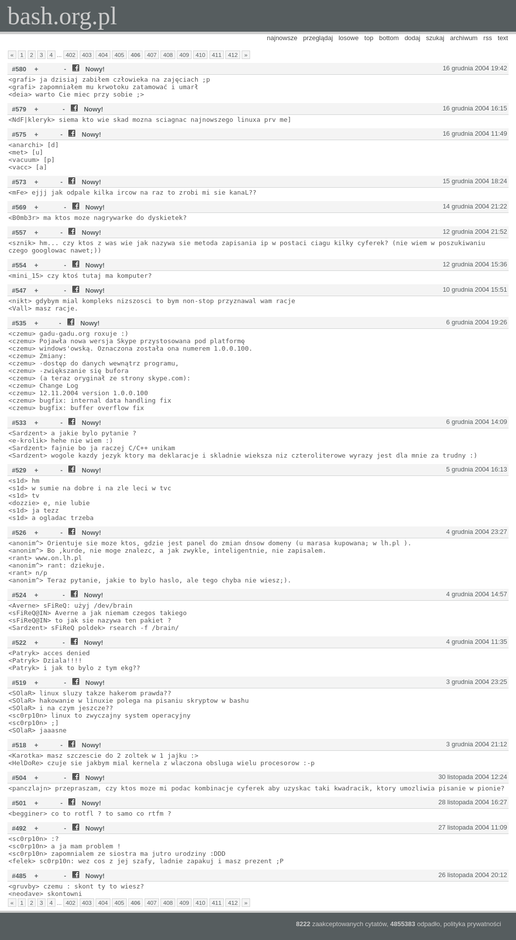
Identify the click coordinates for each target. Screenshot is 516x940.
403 (87, 55)
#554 (19, 265)
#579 (19, 109)
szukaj (435, 38)
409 (184, 55)
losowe (349, 38)
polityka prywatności (472, 924)
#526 (19, 532)
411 (217, 55)
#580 (19, 69)
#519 (19, 682)
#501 (19, 803)
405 (119, 55)
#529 (19, 470)
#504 (19, 778)
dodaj (412, 38)
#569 (19, 207)
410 (201, 55)
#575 (19, 134)
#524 (19, 595)
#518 (19, 745)
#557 (19, 232)
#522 (19, 642)
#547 (19, 290)
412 (233, 55)
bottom (389, 38)
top (368, 38)
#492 (19, 828)
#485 (19, 876)
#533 (19, 422)
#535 (19, 323)
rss (487, 38)
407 (152, 55)
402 (71, 55)
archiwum (464, 38)
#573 (19, 182)
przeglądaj (318, 38)
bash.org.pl (62, 16)
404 (103, 55)
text (503, 38)
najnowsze (282, 38)
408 (168, 55)
